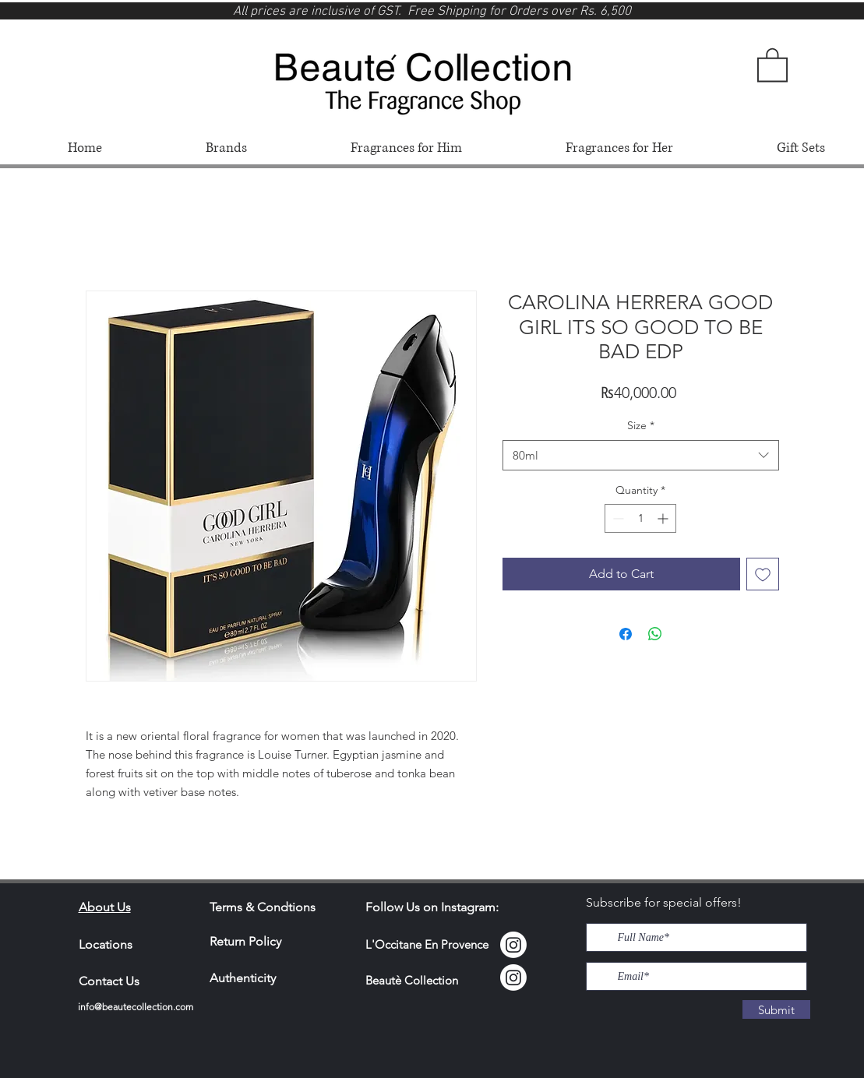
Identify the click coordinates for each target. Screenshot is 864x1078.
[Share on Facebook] (625, 634)
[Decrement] (616, 518)
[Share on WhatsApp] (655, 634)
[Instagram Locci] (513, 945)
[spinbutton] (640, 518)
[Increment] (664, 518)
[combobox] (641, 455)
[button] (772, 64)
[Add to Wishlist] (762, 574)
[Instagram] (513, 977)
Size (640, 425)
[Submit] (776, 1009)
